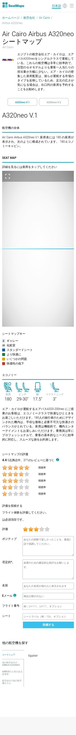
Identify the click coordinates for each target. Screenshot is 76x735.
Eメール (9, 595)
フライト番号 (10, 605)
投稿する (48, 625)
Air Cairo (44, 17)
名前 (5, 585)
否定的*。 (8, 562)
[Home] (13, 5)
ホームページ (10, 17)
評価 (5, 529)
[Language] (59, 6)
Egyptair (33, 655)
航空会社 (29, 17)
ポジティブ (9, 539)
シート (6, 616)
